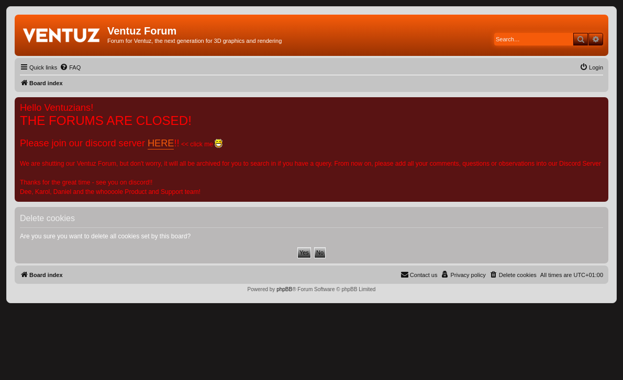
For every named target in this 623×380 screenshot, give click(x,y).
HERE (161, 143)
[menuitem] (70, 67)
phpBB (284, 289)
